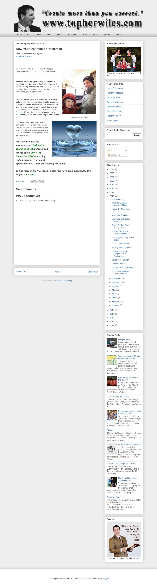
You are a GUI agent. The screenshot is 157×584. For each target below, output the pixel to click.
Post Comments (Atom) (62, 281)
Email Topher (112, 120)
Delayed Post (124, 339)
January (116, 305)
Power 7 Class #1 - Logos (118, 397)
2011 (112, 325)
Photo (118, 34)
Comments (114, 155)
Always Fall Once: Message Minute (120, 204)
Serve (59, 34)
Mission (107, 34)
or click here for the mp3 (24, 56)
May (114, 290)
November (117, 278)
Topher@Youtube (114, 111)
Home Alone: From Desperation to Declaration (120, 253)
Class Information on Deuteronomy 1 (120, 272)
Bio (28, 34)
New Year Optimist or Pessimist (121, 220)
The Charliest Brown (120, 243)
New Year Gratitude (120, 215)
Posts (112, 150)
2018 (112, 188)
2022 (112, 173)
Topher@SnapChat (115, 88)
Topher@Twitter (113, 97)
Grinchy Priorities (119, 264)
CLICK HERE (27, 174)
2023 (112, 169)
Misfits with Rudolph (120, 260)
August (115, 286)
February (116, 301)
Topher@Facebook (115, 93)
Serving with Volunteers (122, 247)
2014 (112, 314)
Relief (95, 34)
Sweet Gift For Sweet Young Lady (121, 226)
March (115, 297)
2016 (112, 196)
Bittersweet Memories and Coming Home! (129, 412)
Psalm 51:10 (21, 112)
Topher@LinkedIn (114, 107)
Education (72, 34)
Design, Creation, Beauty (122, 267)
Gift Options (112, 430)
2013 (112, 318)
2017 (112, 192)
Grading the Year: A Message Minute (120, 232)
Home (19, 34)
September (117, 282)
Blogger (106, 578)
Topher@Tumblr (114, 116)
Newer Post (21, 271)
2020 (112, 181)
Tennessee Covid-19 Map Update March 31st (129, 357)
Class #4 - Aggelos (115, 497)
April (114, 294)
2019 (112, 185)
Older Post (92, 271)
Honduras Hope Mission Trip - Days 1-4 (128, 479)
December (117, 199)
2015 (112, 310)
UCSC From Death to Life (129, 444)
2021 (112, 177)
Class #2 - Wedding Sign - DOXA (121, 464)
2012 (112, 321)
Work (49, 34)
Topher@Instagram (115, 102)
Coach (85, 34)
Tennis (38, 34)
